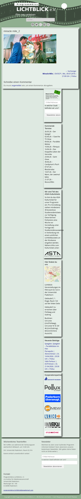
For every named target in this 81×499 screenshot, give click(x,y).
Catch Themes (72, 497)
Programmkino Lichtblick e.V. (26, 497)
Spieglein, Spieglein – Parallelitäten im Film (52, 346)
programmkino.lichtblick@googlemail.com (18, 490)
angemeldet (16, 85)
